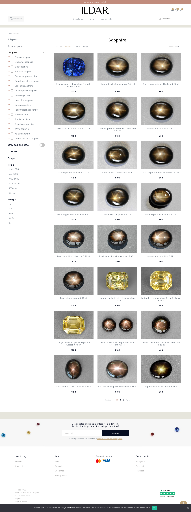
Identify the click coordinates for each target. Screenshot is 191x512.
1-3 (9, 203)
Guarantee (59, 470)
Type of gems (26, 46)
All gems (13, 39)
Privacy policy (61, 475)
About (57, 461)
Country (26, 151)
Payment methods (105, 456)
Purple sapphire (22, 119)
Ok (154, 508)
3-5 (10, 208)
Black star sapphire (24, 61)
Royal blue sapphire (24, 124)
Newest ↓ (69, 46)
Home (10, 34)
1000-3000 (13, 178)
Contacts (59, 466)
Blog (92, 19)
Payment (18, 461)
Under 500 (13, 169)
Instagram (140, 461)
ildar (57, 456)
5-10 (10, 213)
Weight (85, 46)
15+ (10, 223)
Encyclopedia (106, 19)
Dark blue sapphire (24, 85)
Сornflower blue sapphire (27, 138)
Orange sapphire (23, 105)
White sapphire (22, 128)
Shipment (19, 466)
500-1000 (13, 173)
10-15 (11, 218)
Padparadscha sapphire (26, 109)
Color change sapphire (26, 76)
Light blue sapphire (24, 100)
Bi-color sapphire (23, 57)
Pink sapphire (21, 114)
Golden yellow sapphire (26, 90)
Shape (26, 158)
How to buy (20, 456)
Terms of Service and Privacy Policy (109, 439)
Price (78, 46)
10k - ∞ (11, 193)
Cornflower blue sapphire (27, 81)
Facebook (140, 466)
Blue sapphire (21, 66)
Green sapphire (22, 95)
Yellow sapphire (22, 133)
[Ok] (187, 508)
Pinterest (140, 470)
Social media (142, 456)
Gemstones (78, 19)
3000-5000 (13, 183)
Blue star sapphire (23, 71)
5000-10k (13, 188)
